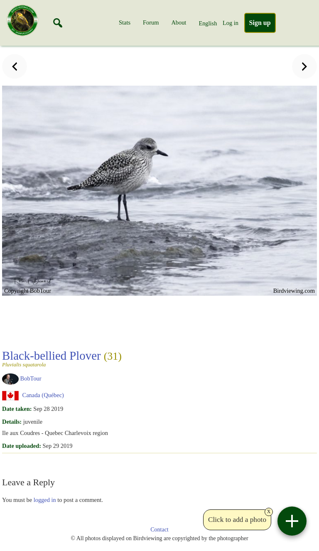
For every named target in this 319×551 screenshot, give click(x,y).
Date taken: (17, 408)
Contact (159, 529)
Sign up (260, 22)
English (208, 23)
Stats (124, 22)
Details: (12, 421)
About (178, 22)
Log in (230, 23)
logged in (45, 500)
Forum (151, 22)
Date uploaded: (21, 445)
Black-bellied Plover (62, 358)
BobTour (31, 378)
